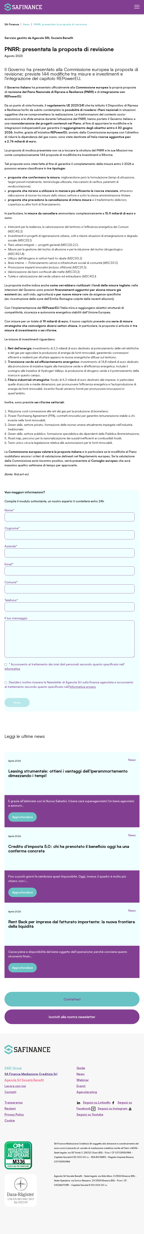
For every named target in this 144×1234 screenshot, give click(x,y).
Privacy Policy (14, 1114)
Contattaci (72, 999)
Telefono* (69, 604)
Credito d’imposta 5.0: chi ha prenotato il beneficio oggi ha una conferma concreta (68, 848)
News (132, 760)
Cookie (9, 1120)
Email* (69, 568)
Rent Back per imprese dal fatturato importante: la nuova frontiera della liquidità (71, 924)
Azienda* (69, 550)
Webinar (82, 1080)
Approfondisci (22, 817)
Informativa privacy (83, 687)
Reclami (10, 1108)
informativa (12, 669)
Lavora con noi (15, 1086)
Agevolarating (86, 1092)
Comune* (69, 586)
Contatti (10, 1092)
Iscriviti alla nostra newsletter (72, 1017)
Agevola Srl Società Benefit (24, 1080)
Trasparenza (13, 1102)
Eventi (81, 1086)
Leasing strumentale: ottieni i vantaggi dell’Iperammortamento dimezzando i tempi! (68, 773)
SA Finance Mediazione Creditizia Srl (30, 1074)
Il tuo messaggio (69, 636)
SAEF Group (13, 1068)
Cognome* (69, 532)
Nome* (69, 514)
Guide (80, 1068)
